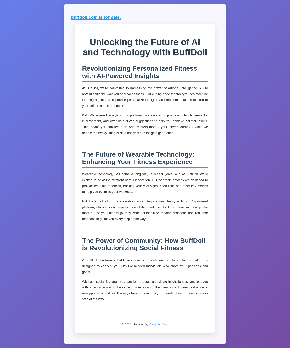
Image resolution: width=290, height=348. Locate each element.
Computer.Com (158, 324)
